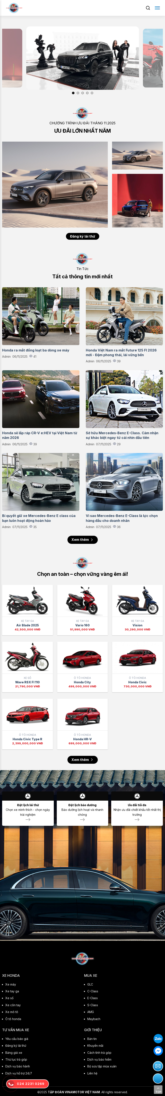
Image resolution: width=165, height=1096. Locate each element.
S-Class (92, 1005)
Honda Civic (137, 682)
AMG (90, 1012)
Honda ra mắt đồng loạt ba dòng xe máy (35, 350)
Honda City (82, 682)
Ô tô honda (13, 1019)
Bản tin (92, 1039)
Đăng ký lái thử (82, 236)
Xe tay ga (12, 991)
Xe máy (10, 984)
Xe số (9, 998)
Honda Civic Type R (27, 739)
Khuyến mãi (95, 1045)
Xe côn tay (13, 1005)
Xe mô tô (11, 1012)
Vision (137, 625)
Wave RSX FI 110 (27, 682)
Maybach (93, 1019)
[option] (82, 58)
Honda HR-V (82, 739)
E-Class (92, 998)
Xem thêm (83, 539)
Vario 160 (82, 625)
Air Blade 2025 (27, 625)
